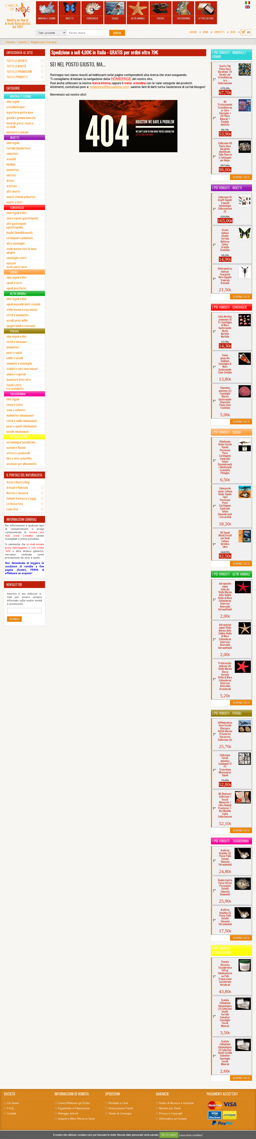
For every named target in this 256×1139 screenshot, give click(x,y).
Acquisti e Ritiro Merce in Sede (76, 1118)
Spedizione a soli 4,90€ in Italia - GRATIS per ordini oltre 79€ (104, 52)
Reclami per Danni (170, 1108)
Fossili (160, 11)
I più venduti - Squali (226, 432)
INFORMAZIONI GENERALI (21, 519)
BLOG (233, 32)
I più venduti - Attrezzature (222, 950)
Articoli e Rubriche (17, 487)
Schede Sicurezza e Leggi (21, 498)
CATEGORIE (13, 88)
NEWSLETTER (14, 585)
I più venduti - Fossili (226, 713)
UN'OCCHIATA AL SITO (19, 53)
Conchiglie (92, 11)
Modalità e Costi (118, 1103)
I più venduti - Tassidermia (230, 841)
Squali (115, 11)
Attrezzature (206, 11)
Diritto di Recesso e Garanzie (176, 1103)
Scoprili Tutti (241, 177)
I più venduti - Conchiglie (229, 307)
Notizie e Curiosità (17, 493)
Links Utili (12, 509)
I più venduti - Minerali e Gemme (229, 55)
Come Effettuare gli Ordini (74, 1103)
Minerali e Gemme (47, 11)
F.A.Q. (10, 1108)
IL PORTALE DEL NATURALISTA (24, 475)
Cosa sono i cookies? (191, 1134)
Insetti (69, 11)
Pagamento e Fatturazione (74, 1108)
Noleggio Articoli (68, 1113)
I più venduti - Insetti (227, 188)
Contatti (219, 32)
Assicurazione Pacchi (121, 1108)
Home (205, 32)
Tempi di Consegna (120, 1113)
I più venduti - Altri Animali (231, 574)
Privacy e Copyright (170, 1113)
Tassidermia (183, 11)
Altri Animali (137, 11)
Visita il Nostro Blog (18, 482)
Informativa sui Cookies (173, 1118)
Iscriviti (14, 619)
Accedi (193, 32)
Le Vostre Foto (14, 503)
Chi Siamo (13, 1103)
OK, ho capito (168, 1134)
